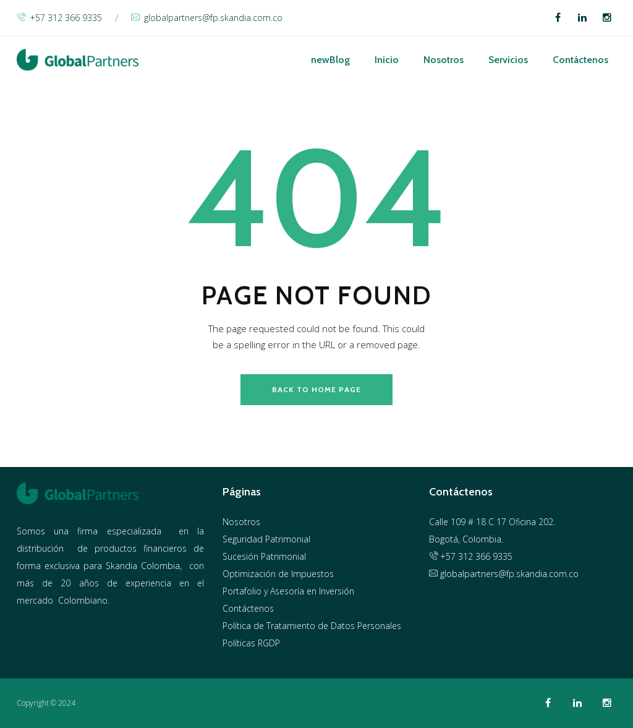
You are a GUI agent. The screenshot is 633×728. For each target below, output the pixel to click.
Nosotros (443, 60)
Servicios (508, 60)
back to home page (316, 389)
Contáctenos (580, 60)
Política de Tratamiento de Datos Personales (312, 626)
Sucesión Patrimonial (264, 556)
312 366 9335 (485, 556)
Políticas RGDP (251, 643)
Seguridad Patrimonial (266, 539)
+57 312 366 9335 (59, 18)
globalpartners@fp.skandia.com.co (207, 18)
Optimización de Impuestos (278, 574)
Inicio (387, 60)
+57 (443, 556)
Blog (330, 60)
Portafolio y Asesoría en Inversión (288, 591)
